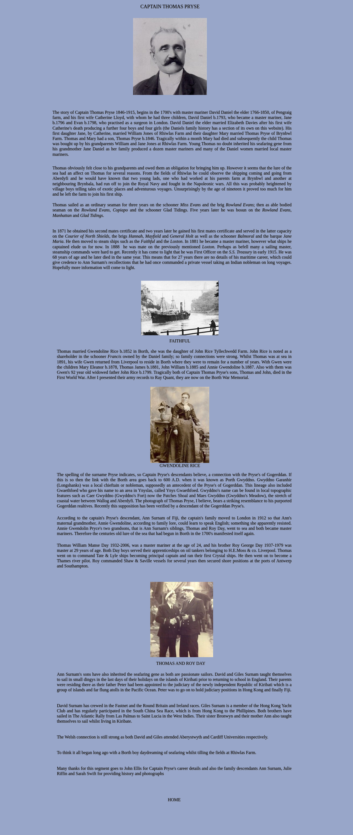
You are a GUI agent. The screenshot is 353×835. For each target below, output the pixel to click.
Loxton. (207, 246)
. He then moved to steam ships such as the (102, 241)
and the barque (268, 236)
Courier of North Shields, (87, 236)
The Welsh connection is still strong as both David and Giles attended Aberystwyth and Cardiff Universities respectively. (162, 737)
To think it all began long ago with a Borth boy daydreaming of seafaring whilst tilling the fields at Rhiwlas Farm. (156, 752)
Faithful (148, 241)
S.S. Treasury (240, 252)
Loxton (176, 241)
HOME (174, 799)
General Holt (180, 236)
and (164, 236)
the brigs (119, 236)
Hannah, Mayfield (145, 236)
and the (162, 241)
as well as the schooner (215, 236)
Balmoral (247, 236)
